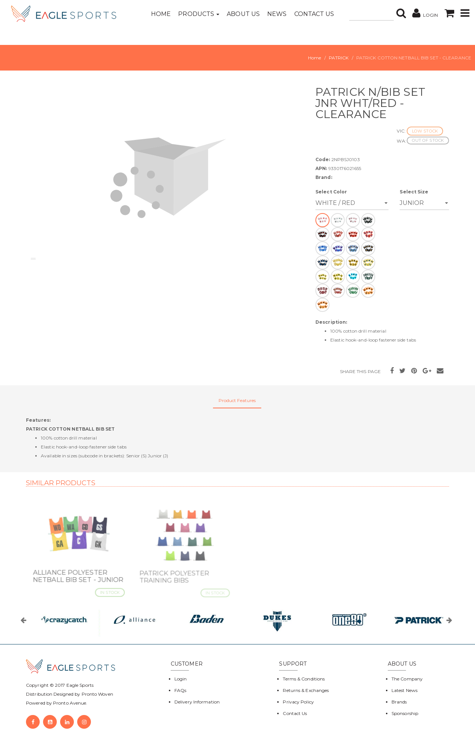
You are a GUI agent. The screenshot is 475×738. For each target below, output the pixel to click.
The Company (407, 679)
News (276, 13)
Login (180, 679)
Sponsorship (405, 713)
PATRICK (339, 58)
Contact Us (314, 13)
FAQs (180, 690)
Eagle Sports (79, 685)
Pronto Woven (97, 694)
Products (198, 13)
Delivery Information (197, 702)
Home (161, 13)
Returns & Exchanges (306, 690)
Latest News (404, 690)
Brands (399, 702)
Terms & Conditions (304, 679)
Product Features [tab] (237, 400)
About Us (243, 13)
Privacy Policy (298, 702)
